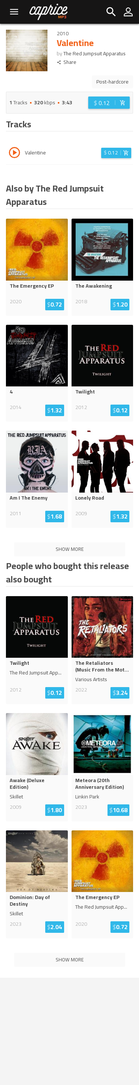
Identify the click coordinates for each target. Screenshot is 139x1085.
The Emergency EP (32, 285)
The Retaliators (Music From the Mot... (102, 666)
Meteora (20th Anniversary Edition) (99, 783)
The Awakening (93, 285)
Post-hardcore (112, 81)
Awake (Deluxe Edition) (27, 783)
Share (66, 62)
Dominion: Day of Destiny (30, 900)
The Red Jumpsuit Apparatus (94, 53)
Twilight (85, 391)
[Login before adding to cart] (109, 103)
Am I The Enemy (28, 497)
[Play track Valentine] (14, 153)
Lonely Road (89, 497)
